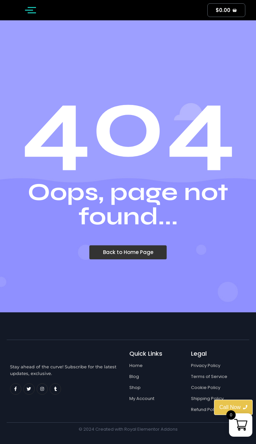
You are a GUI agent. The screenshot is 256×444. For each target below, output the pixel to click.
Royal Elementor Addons (151, 429)
